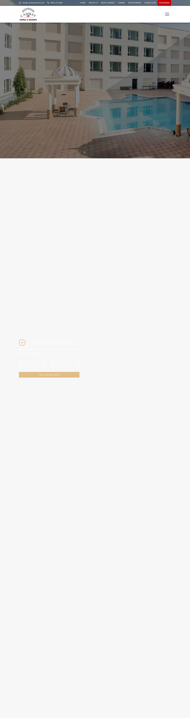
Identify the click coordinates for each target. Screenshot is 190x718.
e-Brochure (150, 3)
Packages (164, 3)
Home (82, 3)
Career (121, 3)
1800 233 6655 (56, 3)
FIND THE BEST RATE (49, 375)
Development (134, 3)
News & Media (108, 3)
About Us (93, 3)
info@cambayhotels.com (33, 3)
